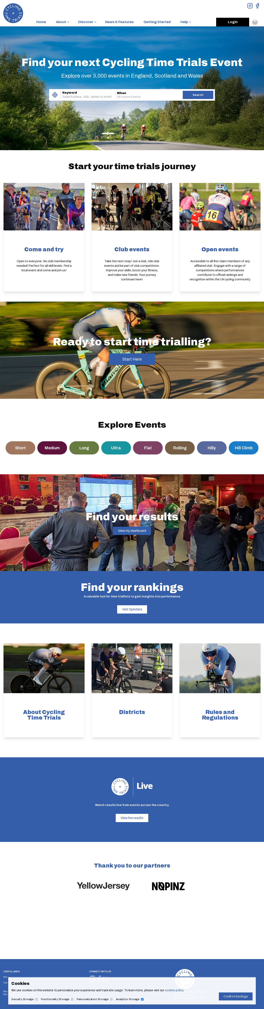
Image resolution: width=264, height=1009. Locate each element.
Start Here (132, 359)
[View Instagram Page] (250, 5)
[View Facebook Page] (257, 5)
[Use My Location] (55, 95)
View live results (132, 818)
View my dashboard (132, 530)
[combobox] (82, 97)
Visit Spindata (132, 609)
